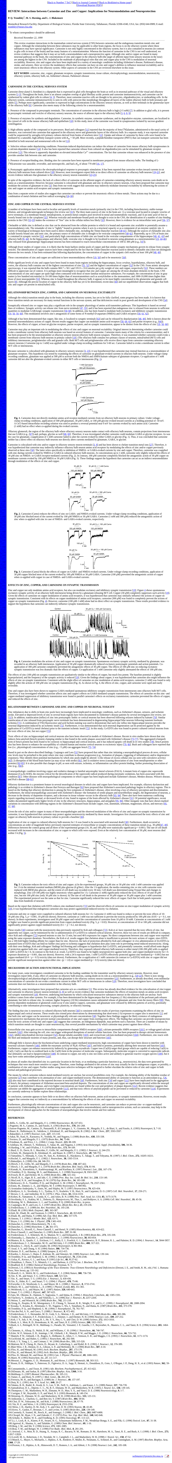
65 (129, 321)
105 (108, 1037)
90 (9, 1374)
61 (143, 313)
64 (126, 321)
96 (121, 801)
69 (68, 434)
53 (38, 279)
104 (136, 1035)
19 (154, 172)
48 (155, 252)
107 (89, 1045)
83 (9, 1352)
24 (9, 1185)
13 (67, 141)
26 (68, 196)
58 (69, 311)
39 (9, 1226)
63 (98, 319)
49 (159, 252)
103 (86, 1035)
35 (33, 220)
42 (131, 233)
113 (66, 1088)
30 (71, 196)
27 (151, 444)
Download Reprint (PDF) (89, 5)
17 (102, 163)
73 (133, 739)
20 (137, 976)
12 (101, 135)
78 (152, 741)
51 (84, 265)
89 (9, 1371)
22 (158, 172)
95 (117, 801)
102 (20, 1032)
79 (125, 744)
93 (115, 795)
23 (91, 175)
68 (65, 434)
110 (48, 1056)
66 (160, 321)
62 (146, 313)
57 (9, 1278)
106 (37, 1045)
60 (21, 313)
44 (27, 239)
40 (127, 233)
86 (20, 766)
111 (126, 1080)
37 (167, 220)
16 (98, 163)
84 (9, 1355)
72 (62, 725)
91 (31, 779)
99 (161, 1000)
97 (9, 806)
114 (153, 1088)
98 (13, 806)
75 (9, 1330)
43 (162, 236)
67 (31, 434)
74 (93, 747)
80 (129, 744)
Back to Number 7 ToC (59, 2)
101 (142, 1029)
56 (66, 311)
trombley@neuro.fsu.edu (20, 26)
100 (99, 1029)
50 (99, 257)
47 (142, 241)
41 (124, 231)
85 (22, 763)
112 (135, 1086)
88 (28, 779)
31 (72, 212)
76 (9, 1333)
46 (164, 239)
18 (52, 172)
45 (10, 760)
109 (160, 1053)
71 (19, 723)
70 (155, 717)
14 (38, 149)
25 (94, 175)
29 (9, 1199)
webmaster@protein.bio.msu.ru (147, 1456)
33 (30, 220)
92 (82, 787)
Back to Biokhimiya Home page (115, 2)
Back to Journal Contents (85, 2)
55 (85, 308)
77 (136, 739)
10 (71, 121)
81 (80, 760)
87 (20, 776)
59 (17, 313)
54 (165, 300)
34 (9, 1213)
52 (87, 265)
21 (9, 1177)
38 (121, 231)
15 (20, 152)
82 (19, 763)
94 (119, 795)
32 (45, 217)
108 (53, 1053)
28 (9, 1080)
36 (164, 220)
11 (87, 129)
